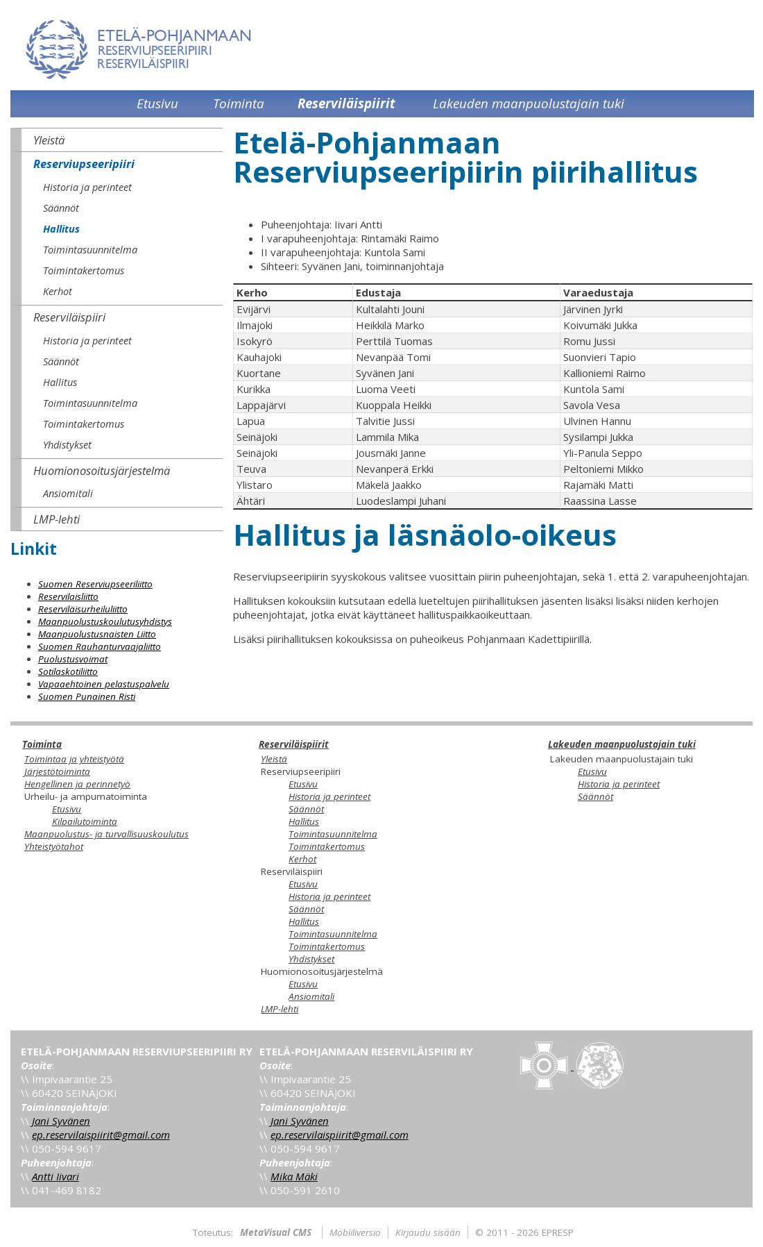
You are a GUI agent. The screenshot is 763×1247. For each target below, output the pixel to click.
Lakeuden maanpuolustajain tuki (622, 744)
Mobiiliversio (355, 1232)
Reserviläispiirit (294, 744)
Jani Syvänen (61, 1121)
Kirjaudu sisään (428, 1232)
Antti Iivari (55, 1176)
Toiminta (42, 744)
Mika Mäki (294, 1176)
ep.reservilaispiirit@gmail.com (101, 1134)
